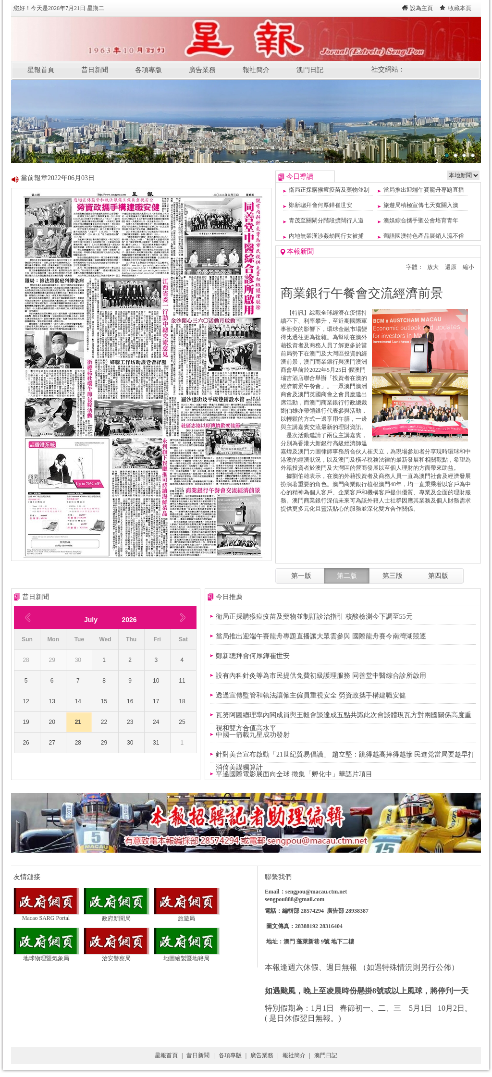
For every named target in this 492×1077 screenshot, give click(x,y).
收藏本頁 (459, 8)
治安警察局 (116, 955)
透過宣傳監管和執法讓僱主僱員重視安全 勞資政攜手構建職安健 (311, 695)
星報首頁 (40, 69)
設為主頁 (421, 8)
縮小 (468, 267)
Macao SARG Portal (46, 915)
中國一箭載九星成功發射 (253, 734)
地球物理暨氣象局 (46, 955)
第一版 (301, 575)
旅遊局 (187, 915)
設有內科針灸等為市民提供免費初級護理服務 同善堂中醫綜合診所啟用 (321, 675)
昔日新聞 (94, 69)
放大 (433, 267)
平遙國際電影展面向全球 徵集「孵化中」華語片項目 (294, 774)
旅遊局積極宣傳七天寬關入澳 (420, 205)
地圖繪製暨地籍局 (187, 955)
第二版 (347, 575)
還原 (450, 267)
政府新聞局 (116, 915)
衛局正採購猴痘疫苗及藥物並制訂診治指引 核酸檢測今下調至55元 (314, 616)
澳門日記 (309, 69)
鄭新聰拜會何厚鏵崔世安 (320, 205)
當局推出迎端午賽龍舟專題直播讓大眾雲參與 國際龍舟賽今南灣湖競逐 (321, 636)
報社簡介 (256, 69)
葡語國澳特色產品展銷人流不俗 (423, 236)
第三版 (392, 575)
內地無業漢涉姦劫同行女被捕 (326, 236)
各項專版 (148, 69)
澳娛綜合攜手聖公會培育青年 (420, 220)
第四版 (438, 575)
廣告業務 (202, 69)
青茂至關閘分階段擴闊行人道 (326, 220)
